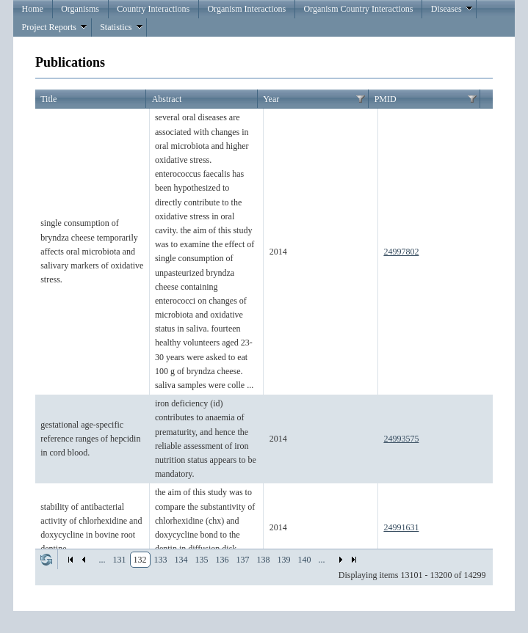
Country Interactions (153, 9)
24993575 (401, 438)
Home (32, 9)
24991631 (401, 527)
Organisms (80, 9)
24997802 (401, 251)
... (102, 560)
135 (202, 560)
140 (304, 560)
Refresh (46, 560)
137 (243, 560)
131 (119, 560)
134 (181, 560)
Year (271, 99)
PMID (386, 99)
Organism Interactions (246, 9)
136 (222, 560)
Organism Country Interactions (358, 9)
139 (284, 560)
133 (160, 560)
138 (263, 560)
